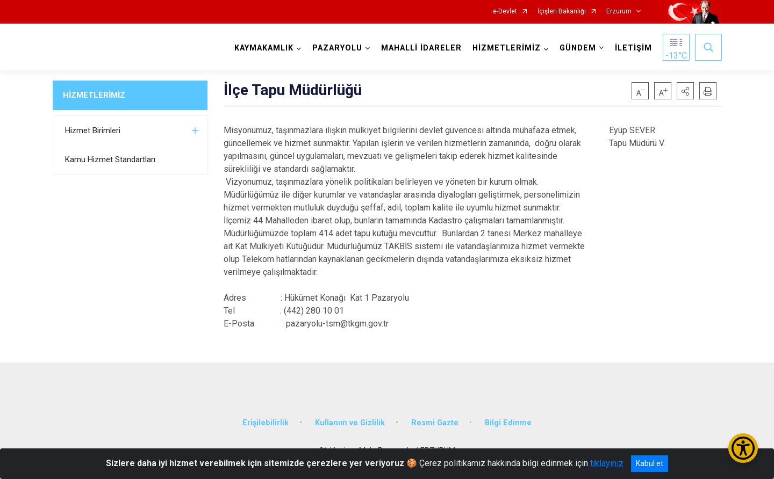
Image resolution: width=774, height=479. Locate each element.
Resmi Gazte (434, 422)
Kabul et (649, 463)
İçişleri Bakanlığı (562, 11)
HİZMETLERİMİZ (94, 95)
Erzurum (619, 11)
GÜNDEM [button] (578, 48)
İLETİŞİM (633, 48)
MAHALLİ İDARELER (421, 48)
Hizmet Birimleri (92, 130)
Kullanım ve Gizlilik (350, 422)
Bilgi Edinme (508, 422)
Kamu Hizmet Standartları (110, 159)
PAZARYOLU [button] (337, 48)
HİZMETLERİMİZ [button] (506, 48)
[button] (685, 90)
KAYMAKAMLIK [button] (263, 48)
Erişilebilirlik (265, 422)
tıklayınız (607, 463)
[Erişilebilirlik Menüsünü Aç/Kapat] (743, 448)
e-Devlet (505, 11)
